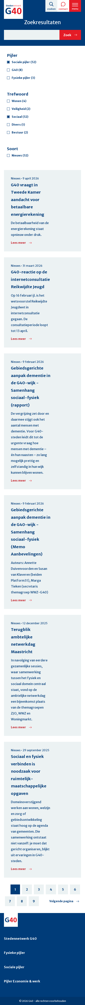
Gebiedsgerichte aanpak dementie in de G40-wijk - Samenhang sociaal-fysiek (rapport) (30, 386)
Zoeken (51, 8)
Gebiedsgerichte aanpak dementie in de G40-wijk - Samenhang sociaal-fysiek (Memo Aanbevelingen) (30, 531)
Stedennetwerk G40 (20, 939)
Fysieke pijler (14, 953)
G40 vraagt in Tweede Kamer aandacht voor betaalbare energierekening (27, 199)
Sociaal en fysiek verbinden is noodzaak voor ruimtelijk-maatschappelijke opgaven (28, 775)
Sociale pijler (14, 967)
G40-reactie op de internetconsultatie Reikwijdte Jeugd (30, 279)
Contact (63, 8)
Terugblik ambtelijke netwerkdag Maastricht (23, 640)
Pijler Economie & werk (22, 981)
